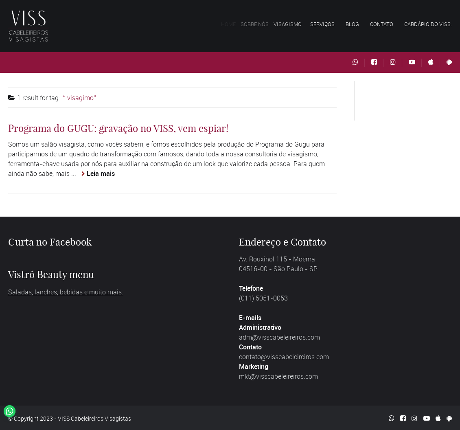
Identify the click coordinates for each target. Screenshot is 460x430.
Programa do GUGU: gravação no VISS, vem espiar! (118, 128)
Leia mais (101, 173)
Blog (352, 24)
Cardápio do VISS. (428, 24)
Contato (381, 24)
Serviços (325, 24)
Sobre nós (260, 24)
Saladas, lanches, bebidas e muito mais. (65, 291)
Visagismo (293, 24)
